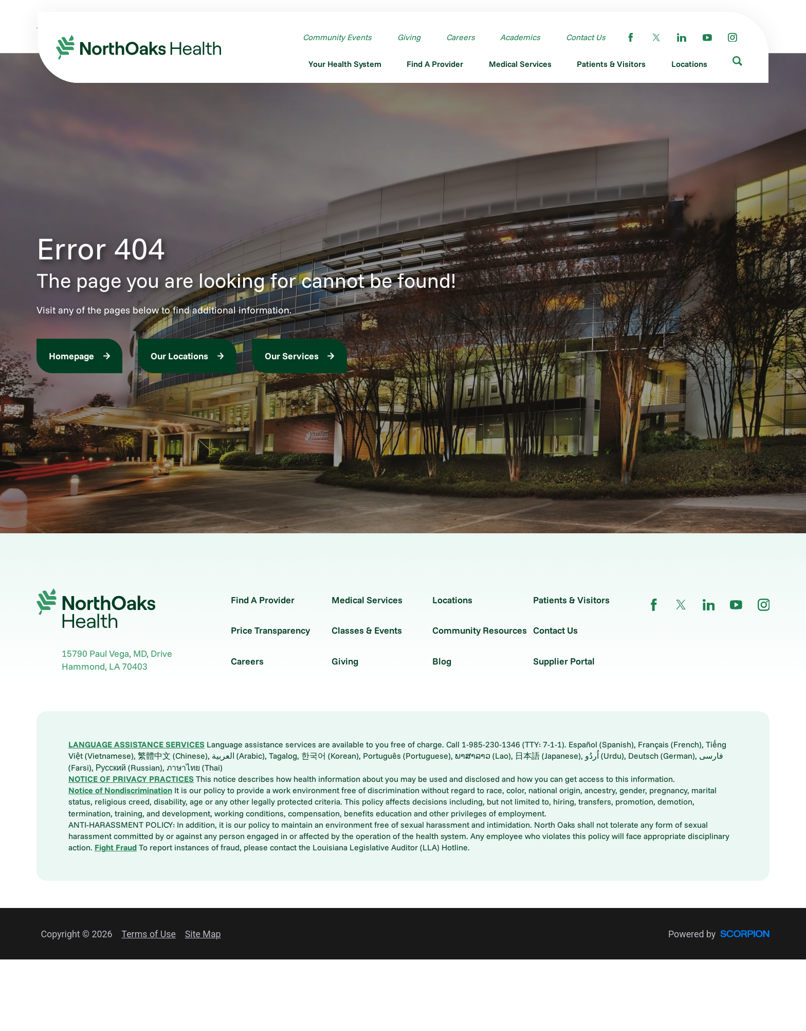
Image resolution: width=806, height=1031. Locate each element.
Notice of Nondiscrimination (120, 790)
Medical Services (367, 600)
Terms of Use (148, 934)
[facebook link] (630, 37)
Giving (345, 661)
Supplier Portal (564, 661)
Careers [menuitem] (460, 36)
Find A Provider (263, 600)
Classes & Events (367, 630)
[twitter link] (656, 37)
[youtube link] (707, 37)
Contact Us (555, 630)
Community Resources (479, 630)
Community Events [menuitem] (337, 36)
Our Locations (179, 355)
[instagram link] (732, 37)
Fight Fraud (116, 847)
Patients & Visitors (571, 600)
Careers (247, 661)
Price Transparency (270, 630)
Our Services (292, 355)
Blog (441, 661)
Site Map (203, 934)
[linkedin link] (681, 37)
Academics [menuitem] (520, 36)
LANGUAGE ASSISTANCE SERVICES (136, 744)
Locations (452, 600)
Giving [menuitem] (408, 36)
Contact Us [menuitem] (586, 36)
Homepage (71, 355)
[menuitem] (345, 64)
